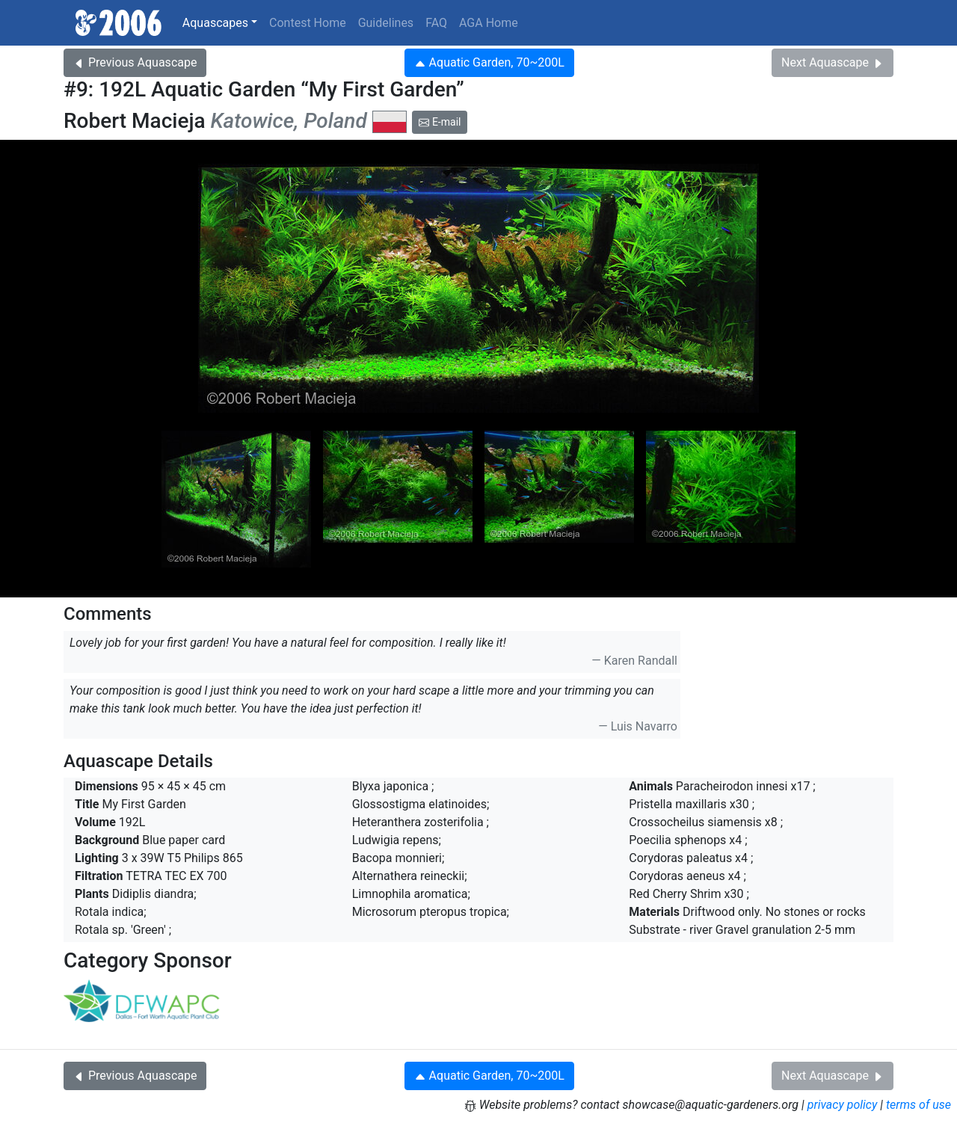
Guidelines (385, 23)
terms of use (918, 1105)
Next (832, 62)
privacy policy (842, 1105)
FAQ (436, 23)
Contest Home (307, 23)
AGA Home (488, 23)
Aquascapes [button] (215, 23)
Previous (135, 62)
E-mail (440, 122)
